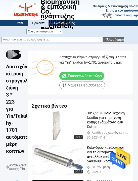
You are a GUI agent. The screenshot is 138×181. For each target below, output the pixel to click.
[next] (15, 53)
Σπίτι (20, 23)
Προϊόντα (38, 23)
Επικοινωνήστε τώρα (82, 76)
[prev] (9, 53)
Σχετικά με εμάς (64, 23)
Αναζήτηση (116, 39)
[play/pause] (12, 53)
